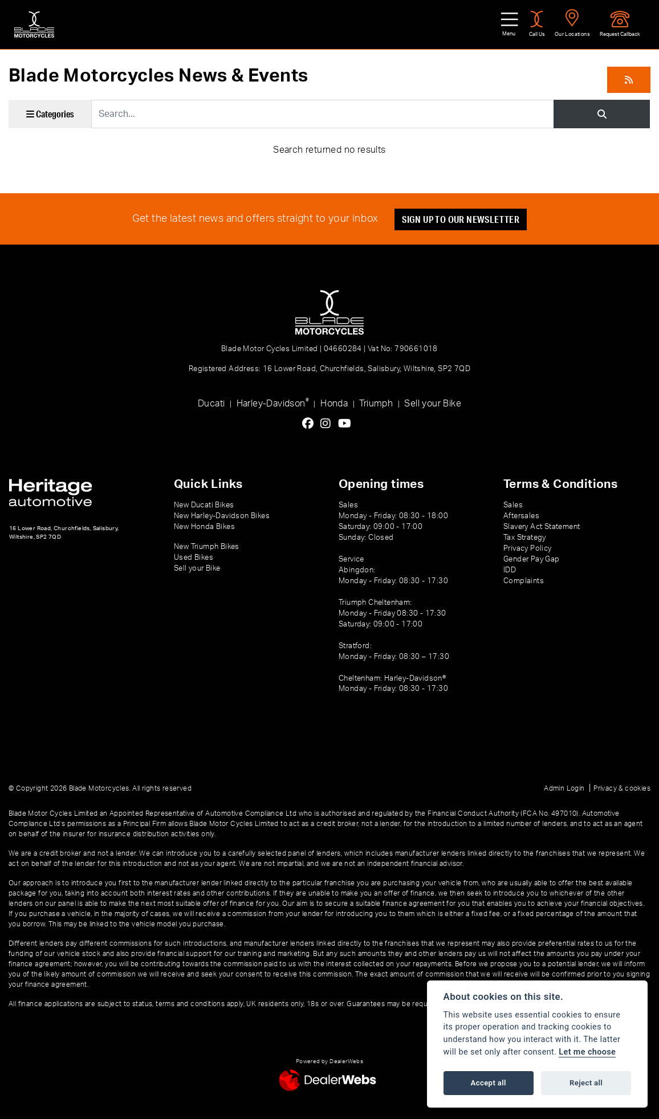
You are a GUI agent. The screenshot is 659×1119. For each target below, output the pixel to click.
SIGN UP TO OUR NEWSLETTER (460, 219)
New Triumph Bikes (206, 546)
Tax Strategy (524, 537)
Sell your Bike (432, 403)
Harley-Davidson (273, 402)
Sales (513, 505)
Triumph (376, 403)
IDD (509, 570)
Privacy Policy (527, 548)
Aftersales (521, 515)
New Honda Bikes (204, 526)
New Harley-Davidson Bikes (222, 515)
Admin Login (564, 788)
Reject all (586, 1083)
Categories (50, 114)
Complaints (523, 580)
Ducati (211, 403)
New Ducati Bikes (204, 505)
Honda (334, 403)
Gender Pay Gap (531, 559)
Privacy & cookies (621, 788)
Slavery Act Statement (541, 526)
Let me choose (587, 1052)
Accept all (488, 1083)
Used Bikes (193, 557)
